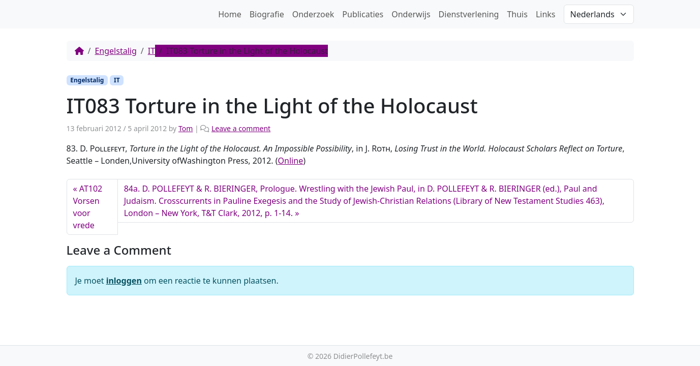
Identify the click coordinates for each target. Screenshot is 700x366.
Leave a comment (240, 128)
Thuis (517, 14)
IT (151, 50)
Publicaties (362, 14)
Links (546, 14)
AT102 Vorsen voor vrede (88, 207)
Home (229, 14)
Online (290, 160)
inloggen (124, 280)
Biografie (267, 14)
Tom (185, 128)
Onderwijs (410, 14)
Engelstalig (115, 50)
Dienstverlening (469, 14)
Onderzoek (313, 14)
